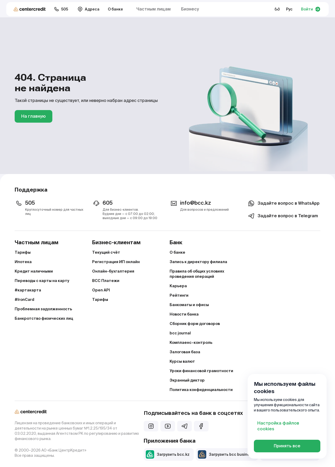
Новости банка (184, 314)
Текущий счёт (106, 252)
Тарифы (23, 252)
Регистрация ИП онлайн (116, 261)
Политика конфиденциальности (201, 389)
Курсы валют (182, 361)
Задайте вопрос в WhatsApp (283, 203)
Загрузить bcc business (226, 454)
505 (61, 9)
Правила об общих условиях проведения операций (197, 274)
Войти (310, 9)
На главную (33, 116)
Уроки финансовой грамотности (201, 370)
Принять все (287, 446)
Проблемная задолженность (43, 309)
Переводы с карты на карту (42, 280)
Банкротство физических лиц (44, 318)
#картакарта (28, 290)
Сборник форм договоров (195, 323)
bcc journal (180, 333)
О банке (115, 9)
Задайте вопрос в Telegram (282, 216)
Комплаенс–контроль (191, 342)
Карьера (178, 286)
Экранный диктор (187, 380)
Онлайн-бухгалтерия (113, 271)
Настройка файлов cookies (278, 426)
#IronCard (24, 299)
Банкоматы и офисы (189, 304)
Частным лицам (153, 9)
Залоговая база (185, 352)
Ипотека (23, 261)
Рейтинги (179, 295)
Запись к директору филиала (198, 261)
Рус (289, 9)
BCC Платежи (105, 280)
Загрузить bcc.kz (167, 454)
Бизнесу (190, 9)
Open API (101, 290)
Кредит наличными (34, 271)
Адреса (88, 9)
